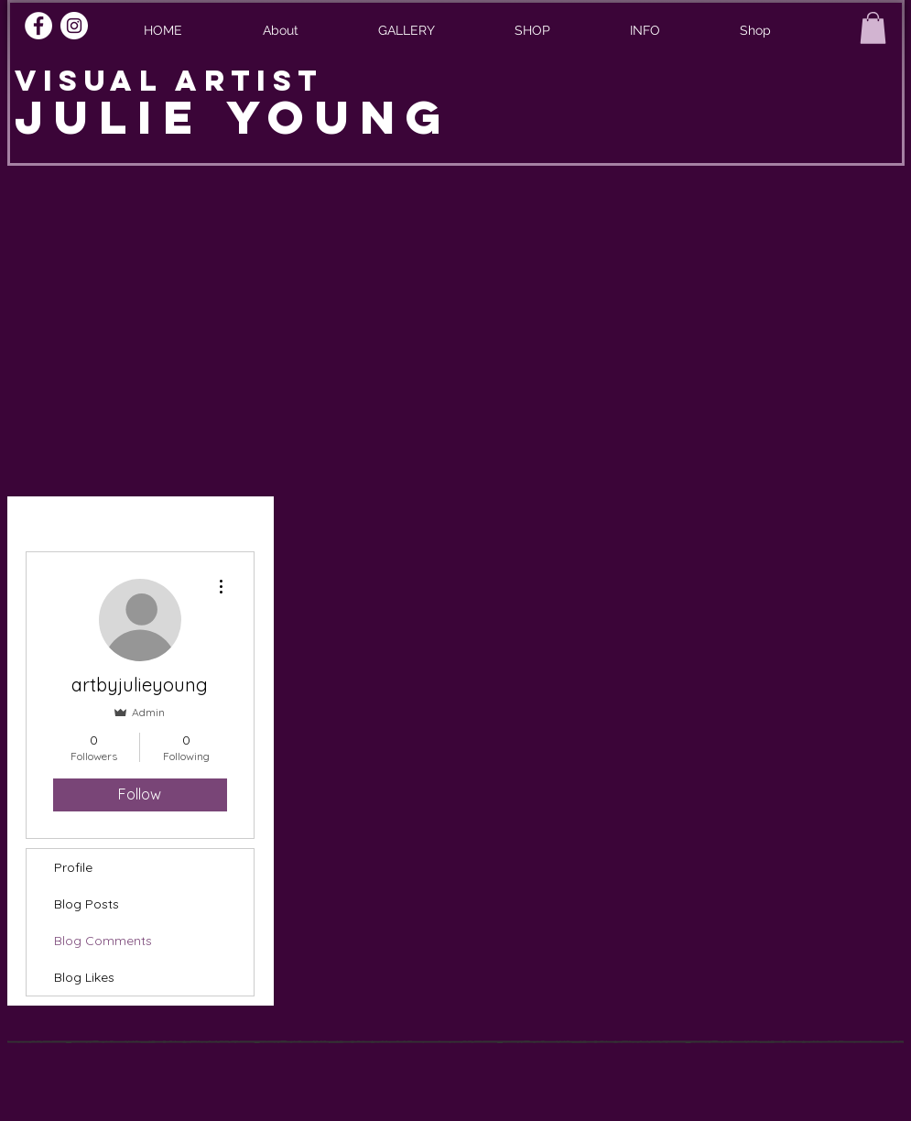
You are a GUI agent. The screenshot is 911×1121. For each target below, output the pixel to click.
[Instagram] (74, 25)
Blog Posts (86, 904)
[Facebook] (38, 25)
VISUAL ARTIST (169, 80)
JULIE (121, 117)
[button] (645, 30)
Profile (73, 867)
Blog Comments (103, 940)
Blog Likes (84, 977)
